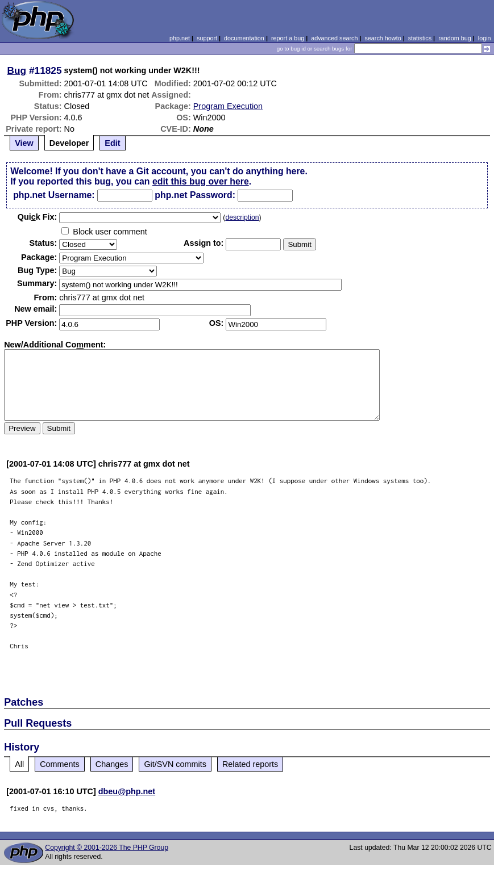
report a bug (287, 38)
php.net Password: (195, 195)
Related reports (250, 764)
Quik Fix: (37, 216)
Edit (112, 143)
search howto (382, 38)
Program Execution (228, 106)
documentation (244, 38)
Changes (112, 764)
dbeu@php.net (126, 791)
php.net (179, 38)
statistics (419, 38)
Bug (17, 70)
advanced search (334, 38)
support (207, 38)
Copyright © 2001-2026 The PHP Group (106, 848)
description (242, 217)
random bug (454, 38)
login (484, 38)
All (19, 764)
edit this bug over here (200, 181)
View (24, 143)
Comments (60, 764)
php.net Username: (53, 195)
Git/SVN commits (175, 764)
